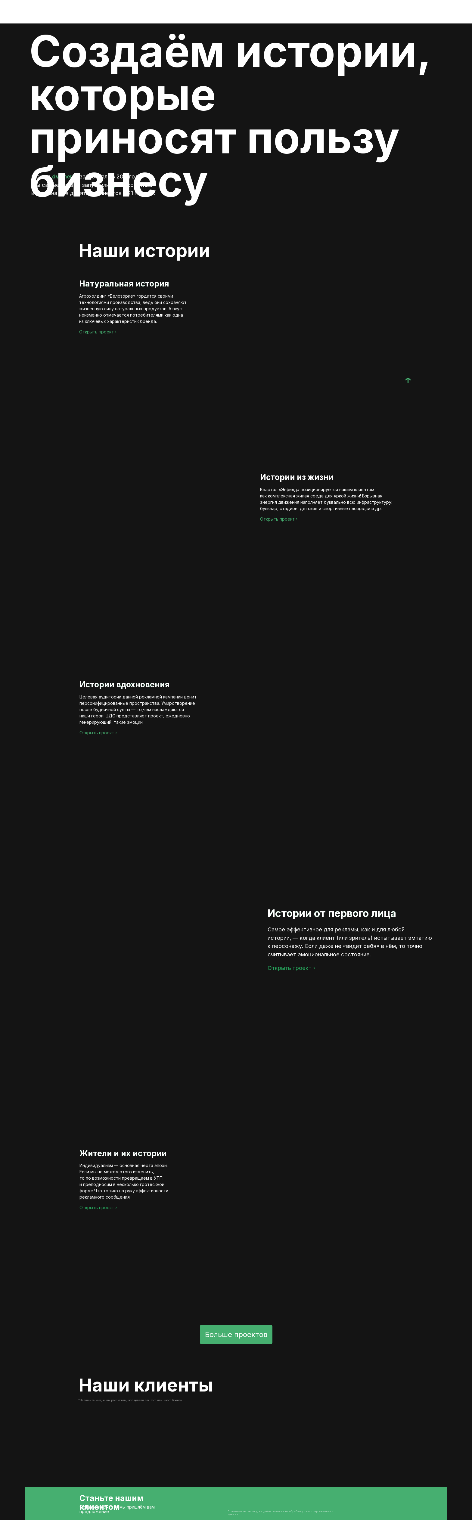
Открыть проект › (97, 331)
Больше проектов (236, 1334)
